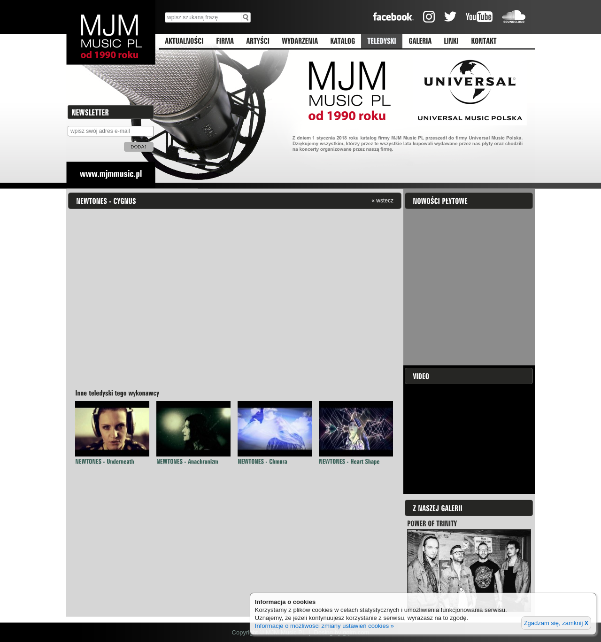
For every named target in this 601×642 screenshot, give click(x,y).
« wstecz (382, 200)
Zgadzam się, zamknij (556, 623)
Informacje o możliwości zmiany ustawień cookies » (324, 625)
